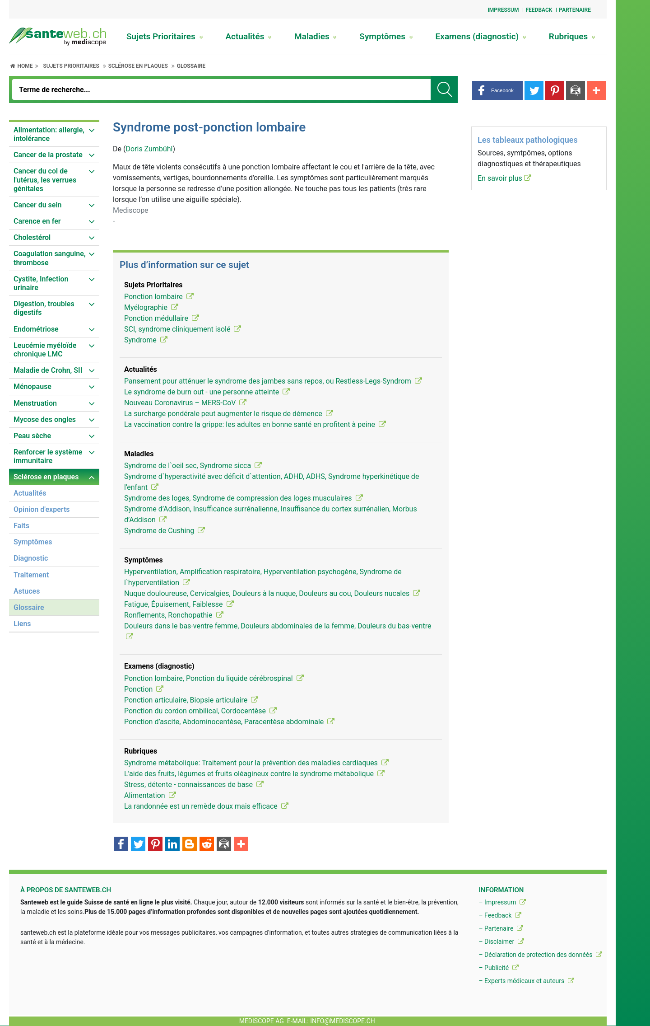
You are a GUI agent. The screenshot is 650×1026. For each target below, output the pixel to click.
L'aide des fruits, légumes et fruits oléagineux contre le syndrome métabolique (254, 773)
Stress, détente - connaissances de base (194, 784)
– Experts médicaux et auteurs (526, 980)
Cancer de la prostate (48, 154)
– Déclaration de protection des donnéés (540, 954)
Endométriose (36, 329)
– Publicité (498, 967)
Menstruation (35, 403)
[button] (497, 90)
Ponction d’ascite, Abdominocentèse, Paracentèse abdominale (229, 721)
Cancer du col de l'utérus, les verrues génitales (45, 179)
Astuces (27, 591)
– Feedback (499, 915)
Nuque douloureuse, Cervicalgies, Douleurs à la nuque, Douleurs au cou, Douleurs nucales (272, 593)
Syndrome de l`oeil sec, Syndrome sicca (193, 465)
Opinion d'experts (42, 509)
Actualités (248, 36)
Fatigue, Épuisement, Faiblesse (179, 604)
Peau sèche (32, 435)
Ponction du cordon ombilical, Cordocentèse (200, 711)
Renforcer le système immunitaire (48, 456)
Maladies (315, 36)
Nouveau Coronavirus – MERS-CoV (185, 402)
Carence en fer (37, 221)
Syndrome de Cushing (164, 530)
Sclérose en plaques (138, 66)
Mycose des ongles (45, 419)
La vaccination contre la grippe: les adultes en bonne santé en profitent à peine (255, 424)
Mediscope (131, 210)
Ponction (143, 689)
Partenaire (575, 10)
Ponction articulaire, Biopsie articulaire (191, 700)
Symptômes (386, 36)
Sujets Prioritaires (164, 36)
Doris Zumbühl (148, 149)
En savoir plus (504, 178)
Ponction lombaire (159, 296)
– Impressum (502, 902)
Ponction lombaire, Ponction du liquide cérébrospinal (214, 678)
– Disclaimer (501, 941)
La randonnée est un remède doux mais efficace (206, 806)
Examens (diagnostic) (481, 36)
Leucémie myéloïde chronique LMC (45, 349)
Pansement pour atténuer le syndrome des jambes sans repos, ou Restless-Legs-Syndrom (273, 381)
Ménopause (32, 386)
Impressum (503, 10)
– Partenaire (500, 928)
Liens (22, 623)
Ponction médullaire (161, 318)
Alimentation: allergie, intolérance (49, 134)
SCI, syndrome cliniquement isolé (182, 329)
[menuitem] (54, 134)
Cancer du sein (38, 205)
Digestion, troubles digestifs (44, 308)
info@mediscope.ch (342, 1021)
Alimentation (150, 795)
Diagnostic (31, 558)
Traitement (31, 575)
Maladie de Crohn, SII (48, 370)
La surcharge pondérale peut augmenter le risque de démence (228, 413)
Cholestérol (32, 237)
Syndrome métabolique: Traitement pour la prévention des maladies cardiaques (256, 763)
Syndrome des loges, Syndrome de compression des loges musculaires (243, 498)
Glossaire (191, 66)
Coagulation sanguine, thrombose (50, 258)
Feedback (538, 10)
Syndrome (145, 340)
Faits (21, 525)
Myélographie (151, 307)
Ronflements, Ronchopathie (173, 615)
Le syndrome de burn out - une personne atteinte (207, 392)
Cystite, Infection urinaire (41, 283)
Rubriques (572, 36)
